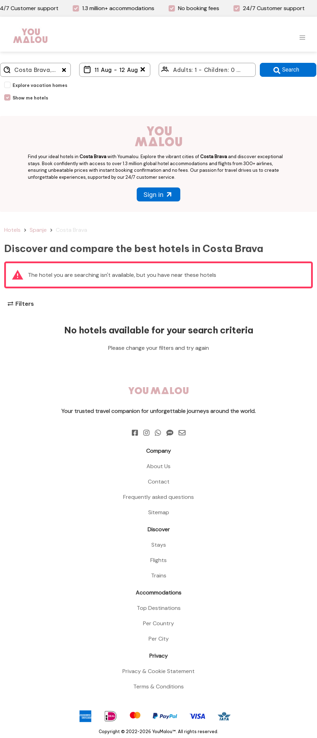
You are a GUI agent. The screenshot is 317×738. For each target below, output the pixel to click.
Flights (158, 560)
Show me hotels (30, 98)
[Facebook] (135, 433)
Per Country (158, 623)
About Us (158, 466)
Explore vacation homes (40, 85)
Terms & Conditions (158, 686)
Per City (159, 638)
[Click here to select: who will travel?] (207, 70)
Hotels (12, 230)
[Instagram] (146, 433)
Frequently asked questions (158, 497)
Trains (158, 575)
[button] (302, 38)
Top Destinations (159, 608)
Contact (158, 481)
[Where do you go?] (35, 70)
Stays (158, 544)
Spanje (38, 230)
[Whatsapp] (158, 433)
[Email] (182, 433)
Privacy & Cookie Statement (158, 671)
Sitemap (158, 512)
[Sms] (169, 433)
